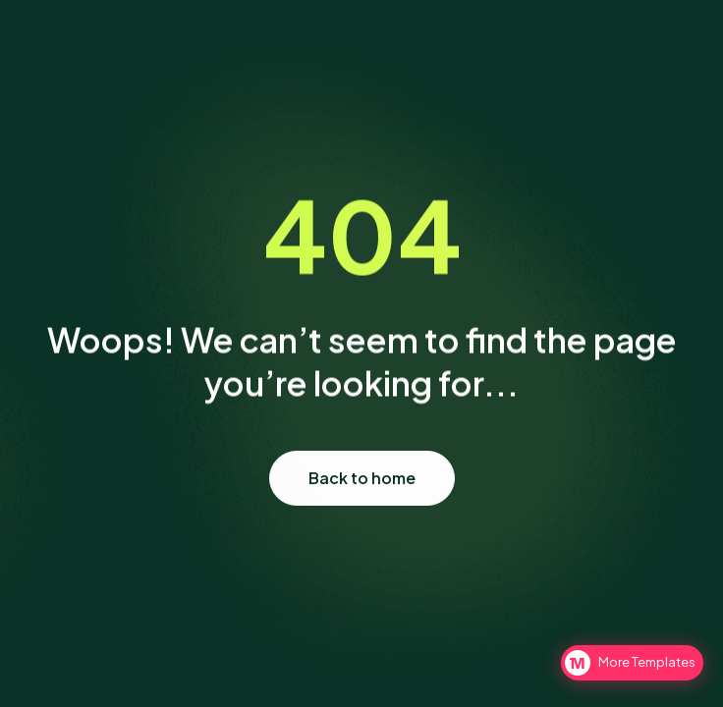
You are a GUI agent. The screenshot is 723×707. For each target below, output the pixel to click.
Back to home (362, 484)
